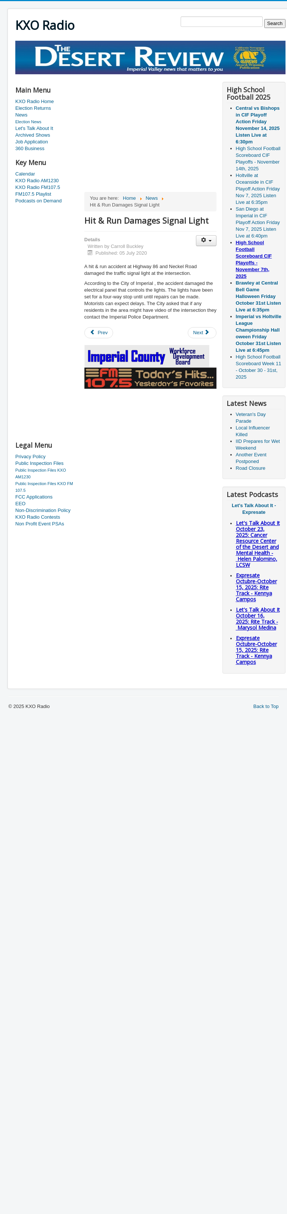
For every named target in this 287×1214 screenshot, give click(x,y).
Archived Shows (32, 135)
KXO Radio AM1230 (37, 180)
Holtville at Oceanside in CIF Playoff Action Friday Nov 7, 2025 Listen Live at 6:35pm (258, 189)
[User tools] (206, 240)
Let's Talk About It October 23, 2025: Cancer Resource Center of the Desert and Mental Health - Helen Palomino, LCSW (258, 543)
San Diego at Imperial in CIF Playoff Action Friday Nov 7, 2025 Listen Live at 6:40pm (258, 222)
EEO (20, 503)
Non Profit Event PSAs (39, 524)
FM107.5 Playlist (33, 194)
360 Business (29, 148)
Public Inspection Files (39, 463)
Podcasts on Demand (38, 201)
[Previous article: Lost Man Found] (98, 332)
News (21, 115)
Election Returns (33, 108)
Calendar (25, 174)
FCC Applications (34, 497)
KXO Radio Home (34, 101)
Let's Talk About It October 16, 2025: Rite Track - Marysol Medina (258, 618)
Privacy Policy (30, 456)
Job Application (31, 142)
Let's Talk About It (34, 128)
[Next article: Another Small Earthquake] (202, 332)
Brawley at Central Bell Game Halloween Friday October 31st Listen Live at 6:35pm (258, 296)
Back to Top (266, 706)
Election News (28, 121)
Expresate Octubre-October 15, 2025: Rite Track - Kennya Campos (256, 587)
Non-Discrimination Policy (43, 510)
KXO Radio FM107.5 (37, 187)
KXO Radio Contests (37, 517)
